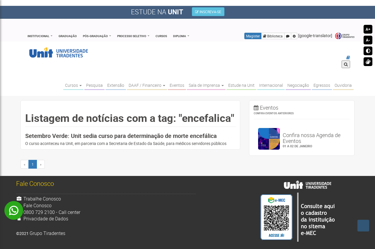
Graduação (68, 36)
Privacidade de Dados (42, 218)
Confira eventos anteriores (274, 113)
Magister (253, 36)
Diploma (179, 36)
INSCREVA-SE (208, 11)
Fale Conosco (34, 205)
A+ (368, 29)
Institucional (38, 36)
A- (368, 40)
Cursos (161, 36)
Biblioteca (273, 36)
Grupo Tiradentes (344, 36)
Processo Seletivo (131, 36)
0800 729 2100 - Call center (48, 212)
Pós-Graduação (95, 36)
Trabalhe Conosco (38, 199)
